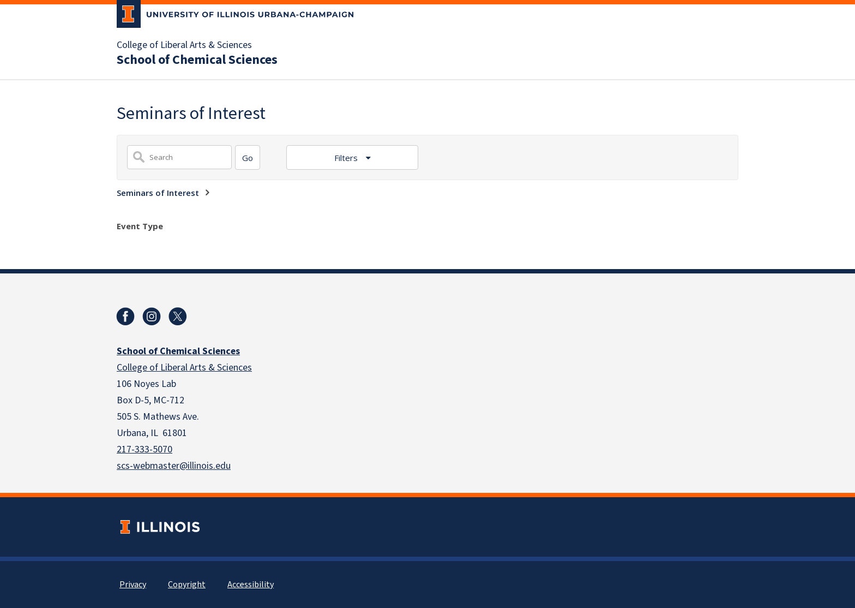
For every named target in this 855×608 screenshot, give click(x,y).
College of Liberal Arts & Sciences (184, 45)
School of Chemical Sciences (197, 60)
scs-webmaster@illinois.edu (174, 466)
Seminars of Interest (158, 192)
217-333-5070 (144, 449)
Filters (347, 157)
